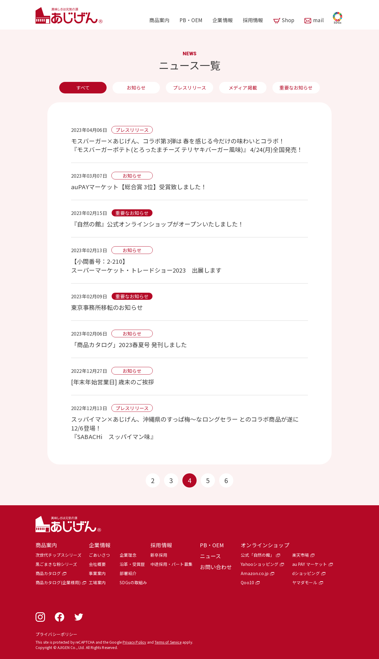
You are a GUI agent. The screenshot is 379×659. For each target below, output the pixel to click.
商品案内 (159, 20)
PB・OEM (190, 20)
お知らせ (136, 87)
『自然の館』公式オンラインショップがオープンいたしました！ (157, 224)
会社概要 (97, 564)
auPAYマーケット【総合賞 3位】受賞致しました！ (139, 186)
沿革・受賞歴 (132, 564)
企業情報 (222, 20)
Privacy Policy (134, 642)
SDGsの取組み (133, 582)
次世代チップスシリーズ (58, 555)
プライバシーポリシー (57, 634)
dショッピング (306, 573)
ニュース (210, 556)
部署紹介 (128, 573)
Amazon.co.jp (255, 573)
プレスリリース (189, 87)
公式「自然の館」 (257, 555)
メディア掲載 (243, 87)
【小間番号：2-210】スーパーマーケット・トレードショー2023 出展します (149, 265)
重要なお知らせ (296, 87)
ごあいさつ (99, 555)
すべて (83, 87)
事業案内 (97, 573)
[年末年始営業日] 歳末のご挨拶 (112, 382)
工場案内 (97, 582)
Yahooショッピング (259, 564)
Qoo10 (247, 582)
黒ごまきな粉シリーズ (56, 564)
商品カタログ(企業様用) (58, 582)
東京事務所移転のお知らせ (107, 307)
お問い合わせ (216, 567)
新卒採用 (158, 555)
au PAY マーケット (309, 564)
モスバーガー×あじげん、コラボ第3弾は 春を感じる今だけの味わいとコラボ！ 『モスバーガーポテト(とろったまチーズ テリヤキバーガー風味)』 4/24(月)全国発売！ (187, 145)
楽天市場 (300, 555)
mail (318, 20)
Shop (288, 20)
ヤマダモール (304, 582)
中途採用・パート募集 (171, 564)
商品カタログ (48, 573)
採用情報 (253, 20)
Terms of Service (168, 642)
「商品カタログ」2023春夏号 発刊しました (129, 344)
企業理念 (128, 555)
